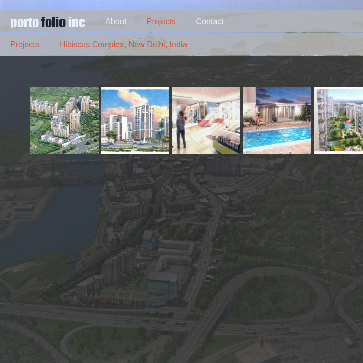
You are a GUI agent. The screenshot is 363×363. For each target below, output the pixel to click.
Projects (161, 21)
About (116, 21)
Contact (210, 21)
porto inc (47, 21)
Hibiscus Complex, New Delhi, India (123, 44)
